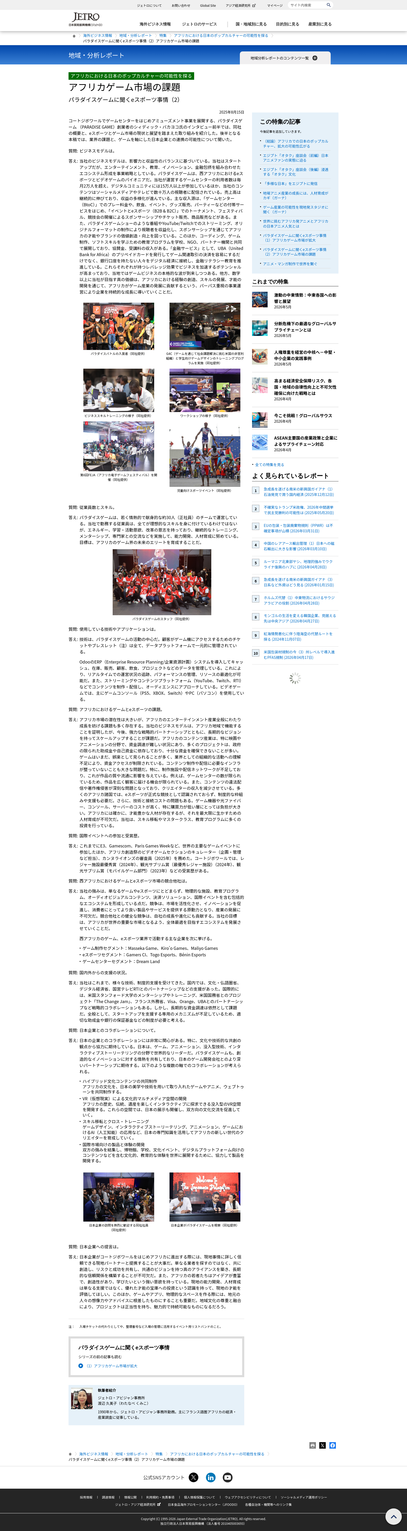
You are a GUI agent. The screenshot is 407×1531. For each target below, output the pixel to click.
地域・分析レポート (135, 35)
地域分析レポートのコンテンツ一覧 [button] (284, 58)
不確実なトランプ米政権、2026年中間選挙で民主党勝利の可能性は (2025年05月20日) (299, 510)
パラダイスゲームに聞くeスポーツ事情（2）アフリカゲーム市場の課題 (295, 252)
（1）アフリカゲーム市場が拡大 (111, 1365)
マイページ (275, 5)
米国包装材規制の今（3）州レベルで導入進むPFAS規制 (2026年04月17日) (299, 654)
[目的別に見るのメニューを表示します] (289, 24)
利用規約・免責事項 (160, 1497)
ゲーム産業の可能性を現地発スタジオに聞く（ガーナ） (295, 209)
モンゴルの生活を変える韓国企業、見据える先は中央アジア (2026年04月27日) (300, 618)
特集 (163, 35)
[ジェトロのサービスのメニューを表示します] (201, 24)
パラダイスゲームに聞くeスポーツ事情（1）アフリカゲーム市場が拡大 (295, 238)
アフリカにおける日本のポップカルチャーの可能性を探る (221, 35)
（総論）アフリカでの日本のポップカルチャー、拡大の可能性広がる (295, 143)
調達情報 (108, 1497)
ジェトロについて (149, 5)
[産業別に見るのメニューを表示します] (321, 24)
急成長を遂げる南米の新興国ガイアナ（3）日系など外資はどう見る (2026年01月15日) (299, 582)
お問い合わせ (181, 5)
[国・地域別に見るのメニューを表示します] (253, 24)
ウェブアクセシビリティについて (248, 1497)
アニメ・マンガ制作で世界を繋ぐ (290, 263)
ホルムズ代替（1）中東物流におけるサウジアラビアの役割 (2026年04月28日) (299, 600)
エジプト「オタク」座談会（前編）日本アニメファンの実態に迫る (295, 158)
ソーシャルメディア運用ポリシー (304, 1497)
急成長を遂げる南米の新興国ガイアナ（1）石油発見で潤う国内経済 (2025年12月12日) (299, 491)
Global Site (208, 5)
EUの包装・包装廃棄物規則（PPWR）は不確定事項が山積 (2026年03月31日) (298, 528)
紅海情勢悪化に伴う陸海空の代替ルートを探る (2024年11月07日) (298, 636)
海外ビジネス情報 (97, 35)
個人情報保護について (199, 1497)
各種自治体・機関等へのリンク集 (268, 1504)
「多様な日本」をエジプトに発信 (290, 183)
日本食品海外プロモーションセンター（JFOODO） (203, 1504)
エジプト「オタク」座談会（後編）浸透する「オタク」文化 (295, 172)
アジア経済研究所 (241, 5)
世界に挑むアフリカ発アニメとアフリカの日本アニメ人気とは (295, 223)
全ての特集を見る (269, 464)
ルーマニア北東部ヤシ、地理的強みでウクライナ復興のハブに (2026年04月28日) (298, 564)
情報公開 (130, 1497)
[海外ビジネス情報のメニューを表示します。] (157, 24)
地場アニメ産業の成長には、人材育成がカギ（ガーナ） (295, 195)
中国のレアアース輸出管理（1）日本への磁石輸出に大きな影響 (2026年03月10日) (299, 546)
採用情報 (86, 1497)
